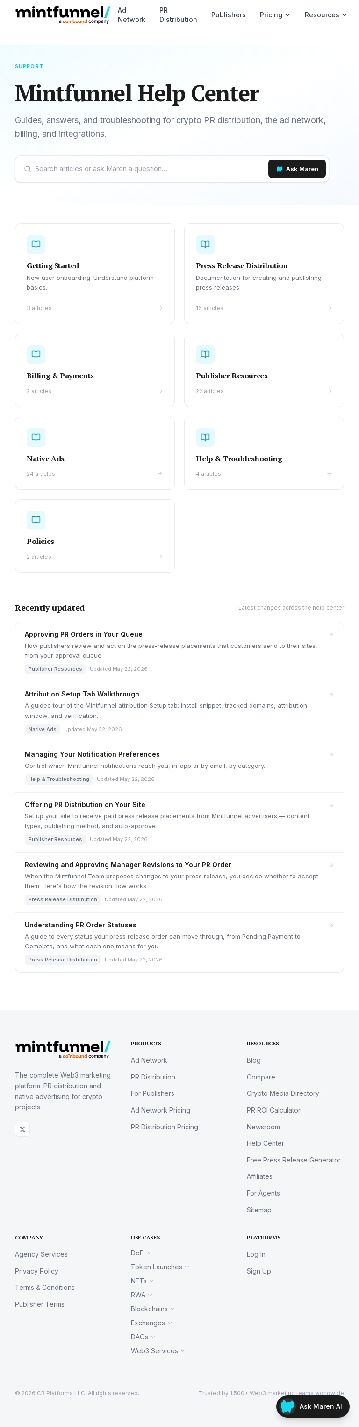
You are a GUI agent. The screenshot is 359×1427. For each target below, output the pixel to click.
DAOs (143, 1337)
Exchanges (151, 1323)
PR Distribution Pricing (164, 1127)
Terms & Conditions (45, 1287)
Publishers (228, 15)
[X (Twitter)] (22, 1129)
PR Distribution (178, 14)
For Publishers (152, 1093)
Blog (254, 1060)
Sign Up (259, 1271)
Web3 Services (158, 1351)
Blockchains (153, 1309)
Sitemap (259, 1210)
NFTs (142, 1281)
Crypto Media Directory (283, 1093)
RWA (142, 1295)
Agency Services (41, 1254)
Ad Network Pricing (160, 1110)
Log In (256, 1254)
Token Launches (160, 1267)
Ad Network (131, 14)
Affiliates (260, 1176)
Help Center (265, 1143)
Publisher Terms (40, 1304)
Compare (261, 1077)
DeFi (141, 1253)
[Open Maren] (313, 1406)
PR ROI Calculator (274, 1110)
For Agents (263, 1193)
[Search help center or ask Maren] (150, 169)
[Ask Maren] (297, 169)
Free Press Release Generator (294, 1160)
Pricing (275, 15)
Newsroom (263, 1127)
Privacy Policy (36, 1271)
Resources (326, 15)
